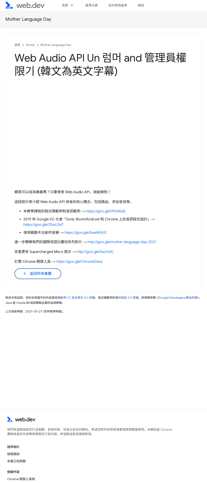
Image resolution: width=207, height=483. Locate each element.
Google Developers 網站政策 (178, 298)
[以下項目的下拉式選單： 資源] (74, 5)
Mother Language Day (28, 19)
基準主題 (91, 5)
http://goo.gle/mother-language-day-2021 (122, 242)
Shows (30, 45)
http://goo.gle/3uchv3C (95, 252)
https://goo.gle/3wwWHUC (86, 232)
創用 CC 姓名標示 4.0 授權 (77, 298)
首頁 (17, 45)
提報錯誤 (13, 454)
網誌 (141, 5)
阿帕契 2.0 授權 (128, 298)
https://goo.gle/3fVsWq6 (105, 211)
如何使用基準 (117, 5)
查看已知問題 (16, 461)
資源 (65, 5)
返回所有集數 (37, 273)
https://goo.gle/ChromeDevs (79, 261)
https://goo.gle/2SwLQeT (43, 224)
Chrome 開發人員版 (21, 479)
